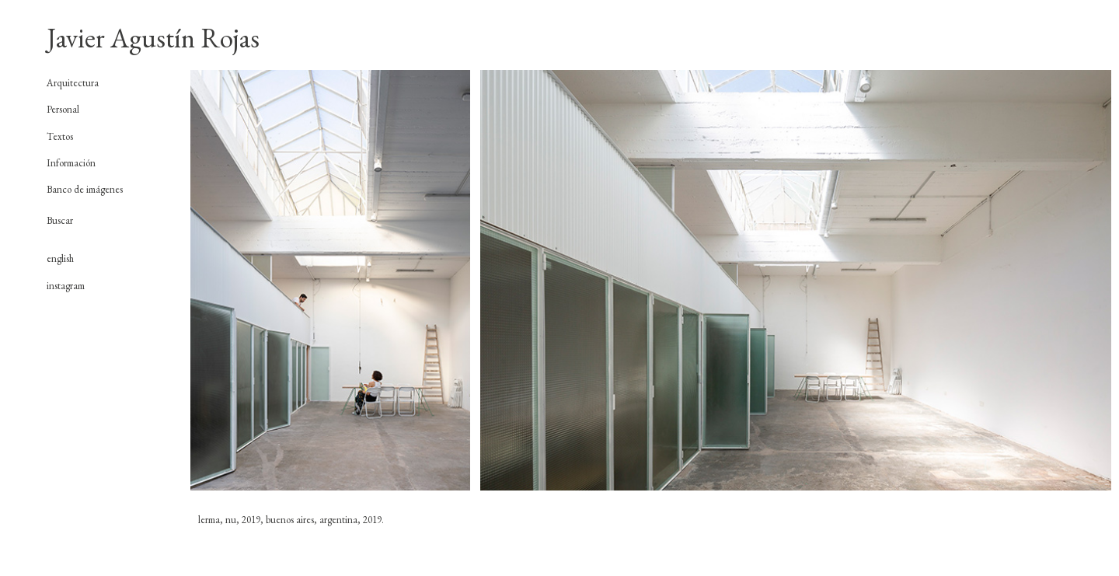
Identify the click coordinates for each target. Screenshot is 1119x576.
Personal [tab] (63, 109)
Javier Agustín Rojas (153, 37)
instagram (66, 285)
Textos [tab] (60, 136)
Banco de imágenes (85, 189)
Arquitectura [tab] (73, 83)
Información (71, 162)
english (60, 258)
